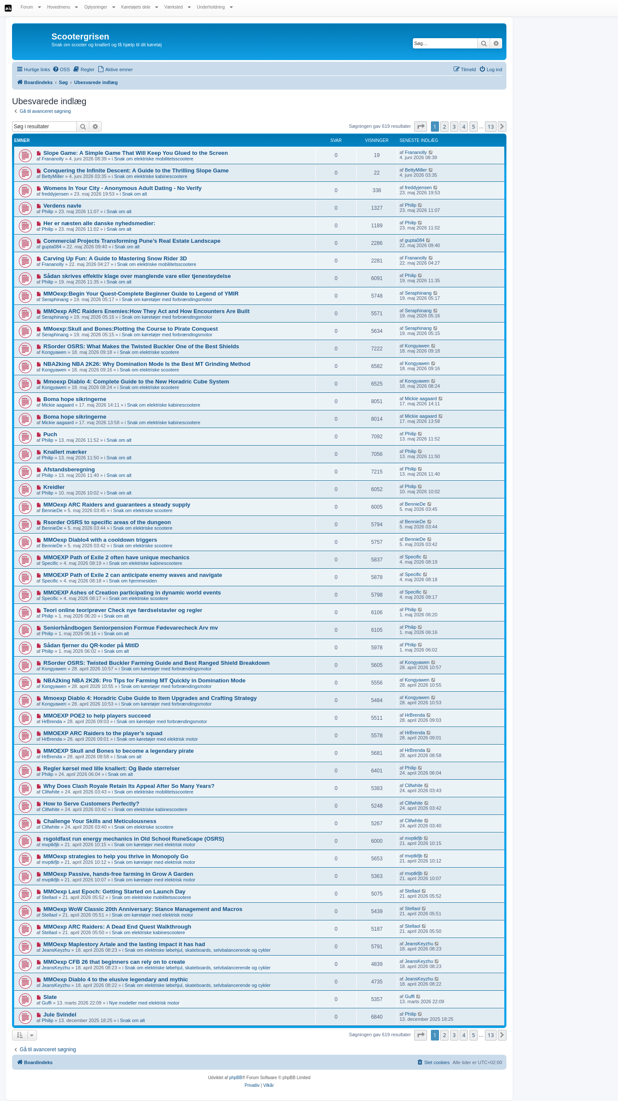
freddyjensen (55, 193)
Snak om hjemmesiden (133, 580)
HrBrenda (52, 721)
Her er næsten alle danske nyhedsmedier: (99, 223)
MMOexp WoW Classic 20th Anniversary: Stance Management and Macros (142, 909)
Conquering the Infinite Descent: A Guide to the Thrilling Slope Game (136, 170)
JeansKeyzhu (56, 950)
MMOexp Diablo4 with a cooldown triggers (100, 540)
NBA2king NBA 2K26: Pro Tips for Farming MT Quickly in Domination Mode (144, 680)
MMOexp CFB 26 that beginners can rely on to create (114, 962)
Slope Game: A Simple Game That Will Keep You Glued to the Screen (135, 153)
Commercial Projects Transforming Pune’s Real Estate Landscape (132, 241)
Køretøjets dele (140, 7)
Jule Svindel (59, 1014)
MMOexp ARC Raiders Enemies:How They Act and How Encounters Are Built (146, 311)
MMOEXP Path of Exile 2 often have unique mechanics (116, 557)
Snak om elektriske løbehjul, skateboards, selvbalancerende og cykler (198, 950)
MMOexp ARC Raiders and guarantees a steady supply (116, 504)
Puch (50, 434)
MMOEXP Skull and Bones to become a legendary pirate (118, 751)
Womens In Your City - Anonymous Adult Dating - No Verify (122, 188)
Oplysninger (99, 7)
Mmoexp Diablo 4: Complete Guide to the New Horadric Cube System (136, 381)
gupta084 (51, 246)
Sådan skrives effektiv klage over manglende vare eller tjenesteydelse (137, 276)
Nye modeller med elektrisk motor (144, 1002)
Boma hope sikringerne (74, 399)
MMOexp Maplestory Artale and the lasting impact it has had (124, 944)
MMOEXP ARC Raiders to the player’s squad (103, 733)
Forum (31, 7)
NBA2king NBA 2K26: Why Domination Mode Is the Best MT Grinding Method (146, 364)
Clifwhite (51, 791)
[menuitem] (61, 69)
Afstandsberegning (69, 469)
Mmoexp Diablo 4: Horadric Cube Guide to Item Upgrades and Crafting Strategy (150, 698)
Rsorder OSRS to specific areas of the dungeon (107, 522)
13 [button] (491, 126)
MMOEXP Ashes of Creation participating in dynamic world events (132, 592)
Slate (50, 997)
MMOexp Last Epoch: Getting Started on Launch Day (114, 891)
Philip (47, 211)
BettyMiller (53, 176)
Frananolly (53, 158)
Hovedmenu (63, 7)
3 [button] (454, 126)
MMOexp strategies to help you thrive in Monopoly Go (115, 856)
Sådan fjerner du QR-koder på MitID (91, 645)
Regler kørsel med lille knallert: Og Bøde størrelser (111, 768)
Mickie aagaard (58, 404)
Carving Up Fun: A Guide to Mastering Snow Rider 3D (115, 258)
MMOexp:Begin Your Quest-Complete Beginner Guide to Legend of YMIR (141, 293)
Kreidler (54, 487)
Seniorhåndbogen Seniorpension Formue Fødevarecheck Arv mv (130, 627)
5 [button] (473, 126)
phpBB (235, 1077)
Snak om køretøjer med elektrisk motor (157, 739)
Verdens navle (62, 205)
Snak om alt (134, 193)
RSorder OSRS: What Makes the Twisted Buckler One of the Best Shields (141, 346)
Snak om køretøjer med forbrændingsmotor (167, 299)
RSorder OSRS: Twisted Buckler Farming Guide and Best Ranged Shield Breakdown (156, 663)
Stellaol (49, 897)
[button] (420, 126)
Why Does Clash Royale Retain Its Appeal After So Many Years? (129, 786)
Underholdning (215, 7)
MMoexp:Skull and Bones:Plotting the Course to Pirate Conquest (130, 329)
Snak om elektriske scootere (149, 352)
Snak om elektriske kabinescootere (151, 176)
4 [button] (463, 126)
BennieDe (52, 510)
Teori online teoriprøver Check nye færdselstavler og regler (123, 610)
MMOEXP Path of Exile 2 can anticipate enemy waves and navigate (132, 575)
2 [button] (444, 126)
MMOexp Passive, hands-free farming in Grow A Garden (118, 874)
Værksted (177, 7)
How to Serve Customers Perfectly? (91, 803)
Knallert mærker (65, 452)
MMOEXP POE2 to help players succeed (97, 715)
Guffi (47, 1002)
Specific (50, 563)
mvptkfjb (50, 844)
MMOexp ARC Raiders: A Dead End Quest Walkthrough (117, 926)
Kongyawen (54, 352)
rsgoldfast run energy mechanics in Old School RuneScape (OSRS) (133, 839)
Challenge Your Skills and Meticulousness (99, 821)
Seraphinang (55, 299)
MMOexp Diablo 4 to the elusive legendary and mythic (115, 979)
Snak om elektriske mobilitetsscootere (154, 158)
